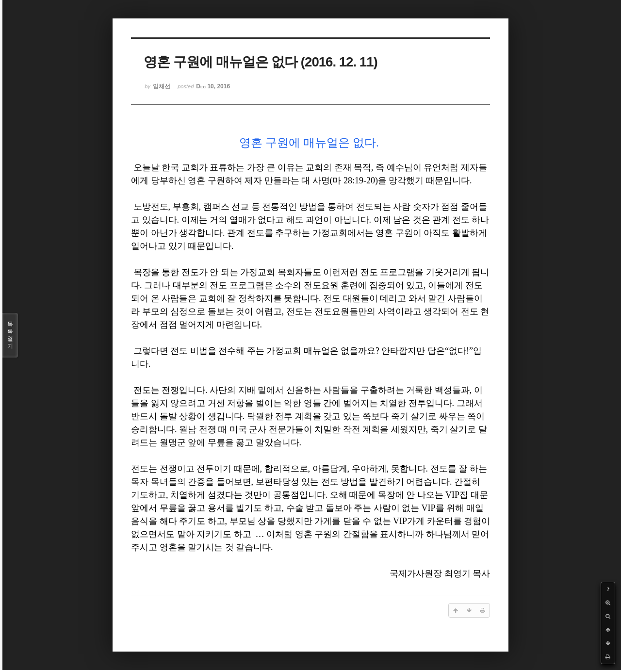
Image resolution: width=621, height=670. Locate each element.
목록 (10, 335)
